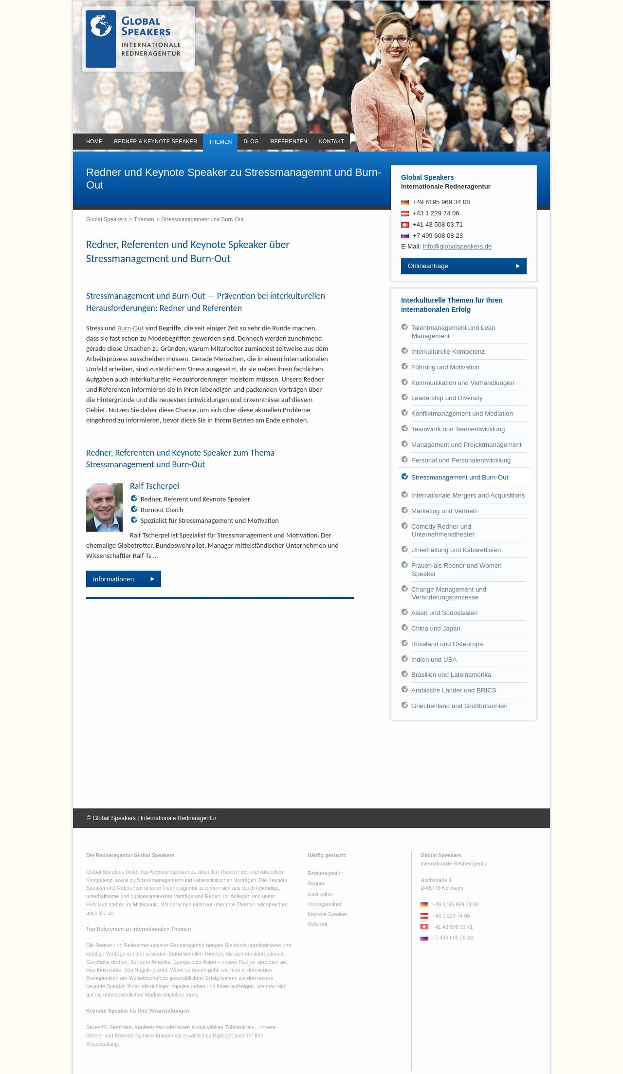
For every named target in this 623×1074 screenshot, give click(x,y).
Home (94, 141)
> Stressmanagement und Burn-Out (200, 219)
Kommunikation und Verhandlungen (462, 382)
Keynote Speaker (328, 914)
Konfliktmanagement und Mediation (462, 413)
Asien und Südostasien (444, 612)
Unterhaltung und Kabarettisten (456, 550)
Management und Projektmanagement (466, 444)
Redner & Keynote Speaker (155, 141)
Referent (318, 924)
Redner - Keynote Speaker (134, 39)
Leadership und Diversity (447, 398)
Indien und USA (434, 659)
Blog (250, 141)
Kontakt (331, 141)
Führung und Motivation (445, 367)
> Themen (141, 219)
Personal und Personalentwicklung (461, 460)
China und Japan (435, 628)
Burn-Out (130, 328)
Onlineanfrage (428, 265)
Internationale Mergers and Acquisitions (468, 495)
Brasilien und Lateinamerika (451, 674)
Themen (220, 142)
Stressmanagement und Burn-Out (459, 477)
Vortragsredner (325, 904)
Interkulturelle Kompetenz (448, 351)
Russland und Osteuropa (447, 644)
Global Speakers (106, 219)
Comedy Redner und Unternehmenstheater (443, 530)
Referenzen (289, 141)
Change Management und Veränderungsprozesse (448, 593)
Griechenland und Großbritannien (459, 706)
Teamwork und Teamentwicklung (458, 429)
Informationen (113, 579)
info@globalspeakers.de (457, 246)
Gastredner (320, 894)
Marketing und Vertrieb (443, 511)
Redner (316, 883)
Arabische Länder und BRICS (453, 690)
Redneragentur (325, 873)
